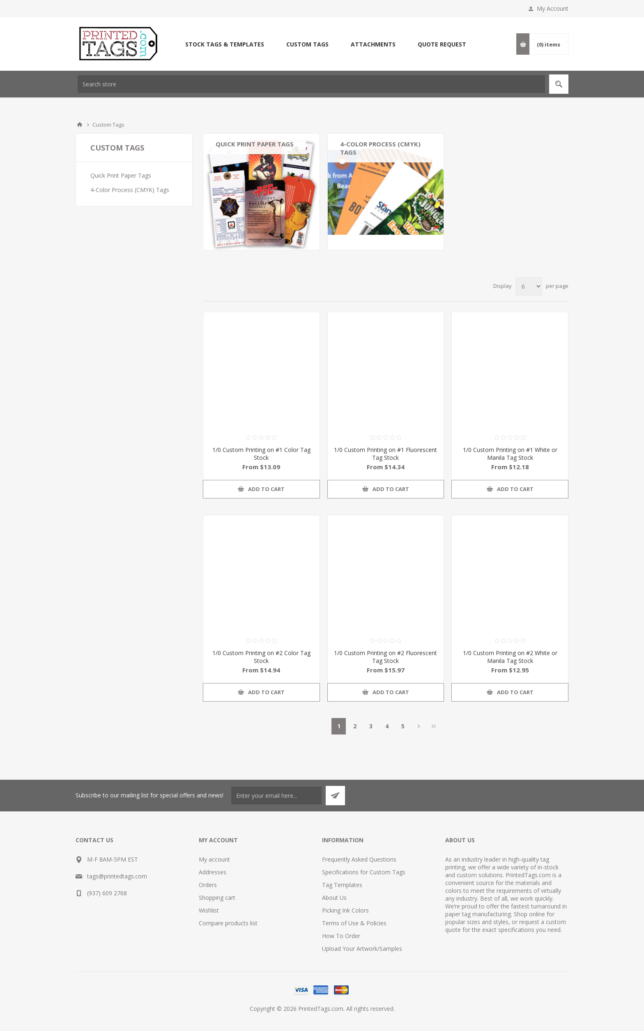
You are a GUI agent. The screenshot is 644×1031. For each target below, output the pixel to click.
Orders (208, 885)
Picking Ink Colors (345, 910)
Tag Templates (342, 885)
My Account (552, 8)
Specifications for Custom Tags (363, 872)
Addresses (212, 872)
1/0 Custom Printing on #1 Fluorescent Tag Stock (385, 453)
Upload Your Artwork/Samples (362, 948)
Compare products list (228, 923)
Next (419, 726)
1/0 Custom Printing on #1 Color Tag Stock (261, 453)
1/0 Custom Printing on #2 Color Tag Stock (261, 657)
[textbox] (311, 84)
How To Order (341, 936)
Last (434, 726)
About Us (334, 897)
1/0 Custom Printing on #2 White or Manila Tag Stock (510, 657)
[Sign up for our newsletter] (276, 795)
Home (80, 124)
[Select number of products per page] (528, 286)
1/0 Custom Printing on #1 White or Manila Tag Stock (510, 453)
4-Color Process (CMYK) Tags (380, 148)
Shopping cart (217, 897)
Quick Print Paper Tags (255, 144)
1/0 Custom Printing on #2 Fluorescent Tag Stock (385, 657)
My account (214, 859)
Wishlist (209, 910)
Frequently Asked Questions (359, 859)
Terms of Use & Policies (354, 923)
